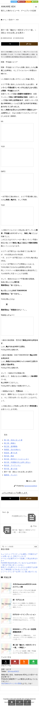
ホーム (4, 19)
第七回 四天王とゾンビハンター (16, 459)
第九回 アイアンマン (12, 465)
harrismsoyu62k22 (30, 486)
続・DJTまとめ (18, 600)
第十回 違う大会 (10, 469)
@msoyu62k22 (13, 671)
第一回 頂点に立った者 (13, 440)
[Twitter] (10, 44)
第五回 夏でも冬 (10, 453)
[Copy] (29, 44)
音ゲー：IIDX (15, 19)
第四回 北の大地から (12, 449)
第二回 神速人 (10, 443)
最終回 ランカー (10, 475)
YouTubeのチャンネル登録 (11, 683)
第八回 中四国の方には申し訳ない (17, 462)
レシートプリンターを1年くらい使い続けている (19, 572)
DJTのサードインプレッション (24, 614)
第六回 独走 (9, 456)
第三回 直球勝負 (10, 446)
